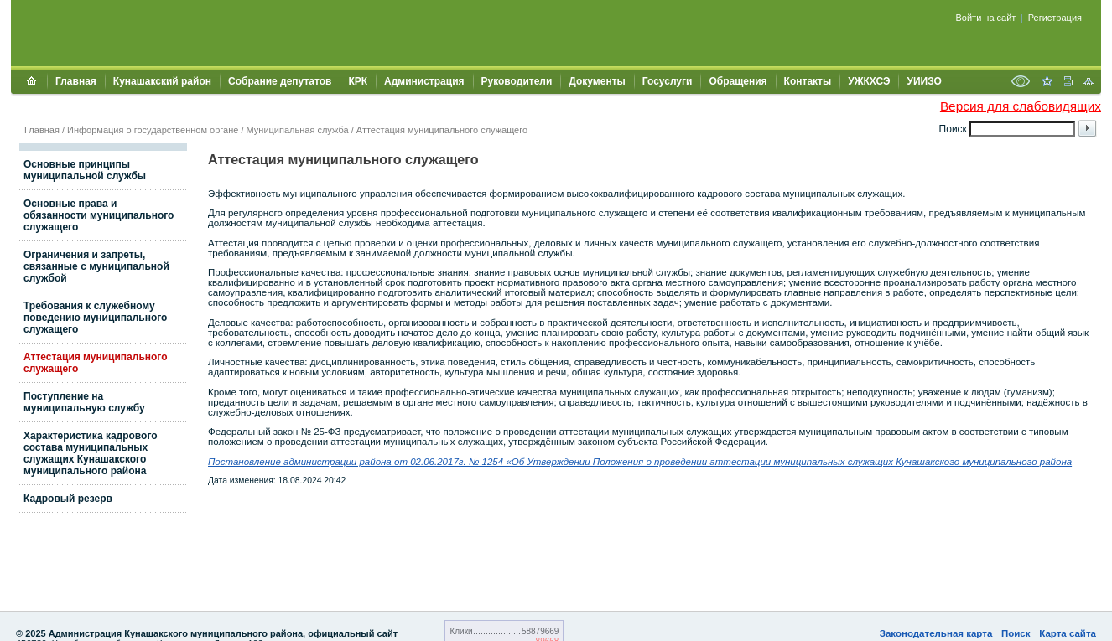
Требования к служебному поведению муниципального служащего (95, 317)
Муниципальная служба (298, 130)
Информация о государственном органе (152, 130)
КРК (357, 81)
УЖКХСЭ (869, 81)
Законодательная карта (936, 633)
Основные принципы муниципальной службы (84, 170)
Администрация (424, 81)
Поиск (1016, 633)
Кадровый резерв (67, 498)
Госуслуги (667, 81)
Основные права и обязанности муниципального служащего (98, 215)
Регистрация (1055, 18)
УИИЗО (924, 81)
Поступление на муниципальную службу (84, 402)
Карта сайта (1067, 633)
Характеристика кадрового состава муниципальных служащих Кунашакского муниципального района (90, 453)
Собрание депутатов (279, 81)
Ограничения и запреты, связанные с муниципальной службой (96, 266)
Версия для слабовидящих (1020, 106)
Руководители (517, 81)
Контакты (808, 81)
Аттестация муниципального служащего (441, 130)
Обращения (737, 81)
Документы (597, 81)
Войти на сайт (986, 18)
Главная (75, 81)
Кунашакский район (162, 81)
